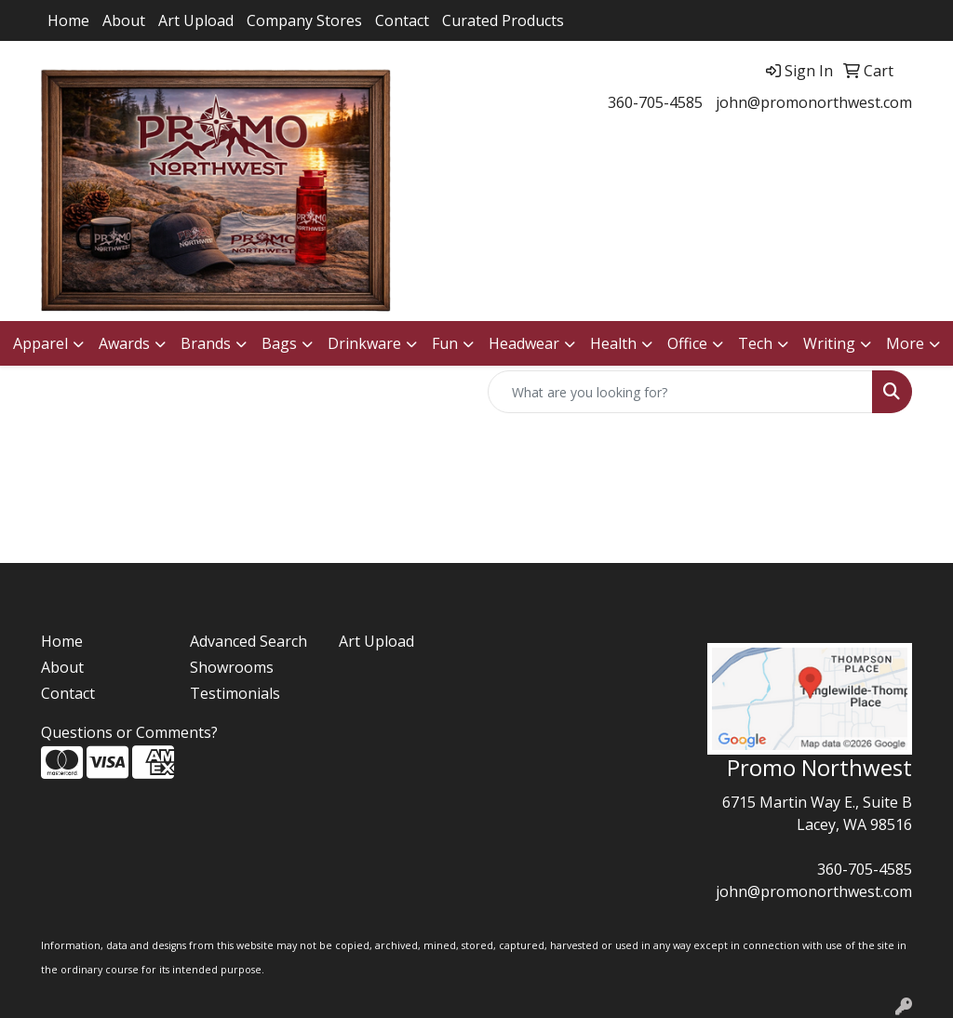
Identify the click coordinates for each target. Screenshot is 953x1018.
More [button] (905, 343)
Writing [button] (829, 343)
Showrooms (232, 667)
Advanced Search (248, 641)
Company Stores (304, 20)
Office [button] (687, 343)
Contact (402, 20)
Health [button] (613, 343)
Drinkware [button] (364, 343)
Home (68, 20)
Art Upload (196, 20)
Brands (206, 343)
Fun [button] (445, 343)
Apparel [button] (40, 343)
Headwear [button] (524, 343)
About (123, 20)
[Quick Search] (680, 391)
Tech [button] (755, 343)
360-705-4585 (655, 102)
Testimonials (235, 693)
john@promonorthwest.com (814, 102)
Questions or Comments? (129, 732)
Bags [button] (279, 343)
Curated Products (503, 20)
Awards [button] (124, 343)
